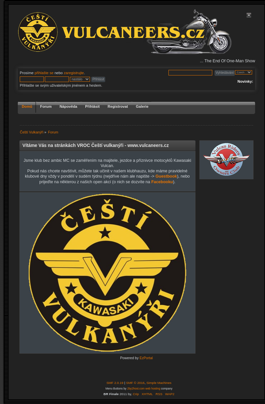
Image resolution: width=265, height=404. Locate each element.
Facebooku (162, 182)
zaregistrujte (74, 73)
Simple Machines (158, 383)
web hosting (152, 388)
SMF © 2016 (135, 383)
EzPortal (146, 358)
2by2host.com (136, 388)
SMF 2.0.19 (115, 383)
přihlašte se (44, 73)
